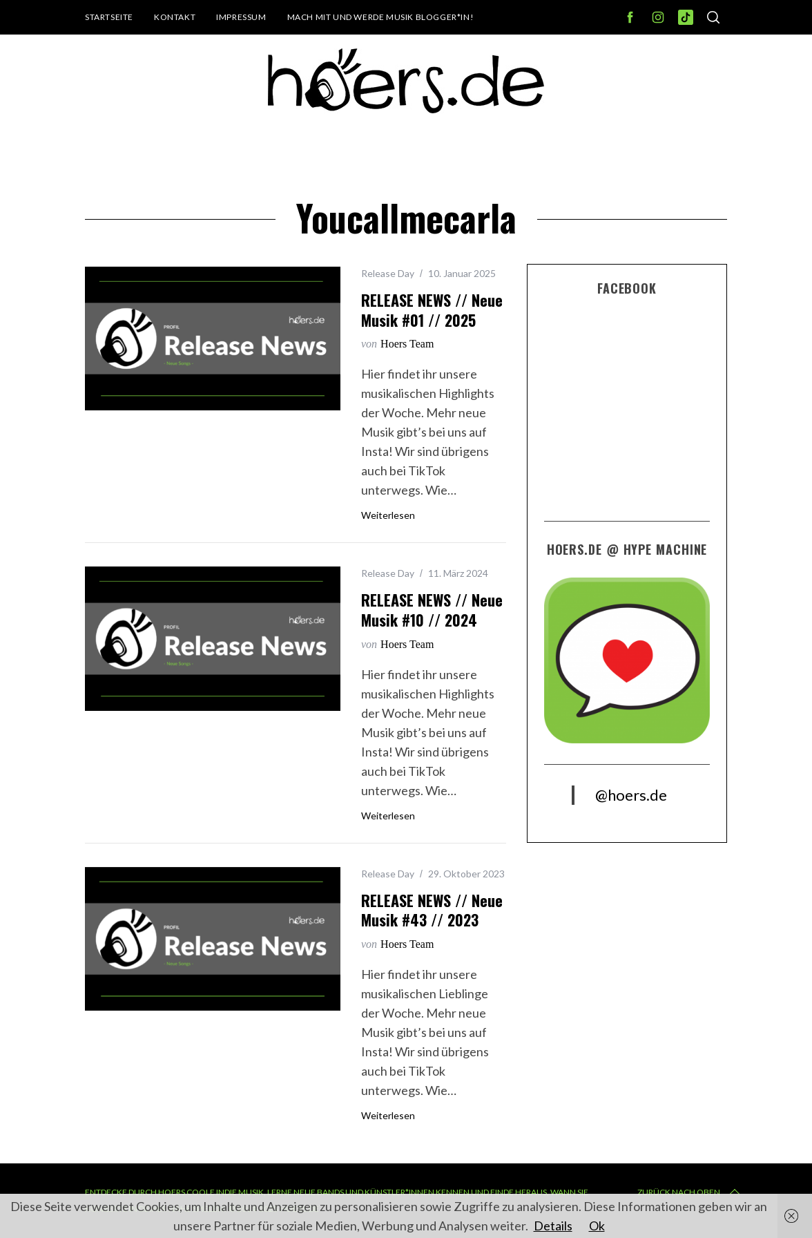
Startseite (109, 17)
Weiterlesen (388, 515)
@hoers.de (631, 794)
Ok (597, 1225)
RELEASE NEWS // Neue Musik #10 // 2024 (432, 610)
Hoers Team (407, 344)
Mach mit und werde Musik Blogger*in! (380, 17)
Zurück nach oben (689, 1192)
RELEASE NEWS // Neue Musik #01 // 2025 (432, 310)
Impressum (241, 17)
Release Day (387, 273)
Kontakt (174, 17)
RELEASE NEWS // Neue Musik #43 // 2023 (432, 910)
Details (553, 1225)
